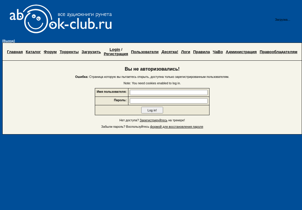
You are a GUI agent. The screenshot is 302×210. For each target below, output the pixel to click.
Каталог (33, 52)
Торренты (69, 52)
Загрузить (91, 52)
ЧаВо (218, 52)
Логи (185, 52)
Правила (201, 52)
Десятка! (170, 52)
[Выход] (8, 41)
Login (114, 49)
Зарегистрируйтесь (153, 120)
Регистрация (116, 54)
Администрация (241, 52)
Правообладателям (278, 52)
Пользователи (145, 52)
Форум (50, 52)
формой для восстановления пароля (176, 126)
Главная (15, 52)
